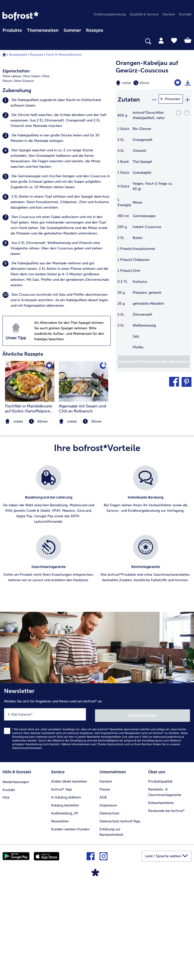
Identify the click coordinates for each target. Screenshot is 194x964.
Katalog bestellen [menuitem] (65, 888)
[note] (83, 506)
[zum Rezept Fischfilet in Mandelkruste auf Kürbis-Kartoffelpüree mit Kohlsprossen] (30, 466)
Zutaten (129, 99)
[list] (97, 614)
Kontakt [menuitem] (185, 14)
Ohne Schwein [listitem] (23, 166)
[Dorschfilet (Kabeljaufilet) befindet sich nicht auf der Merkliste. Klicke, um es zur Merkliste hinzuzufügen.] (178, 111)
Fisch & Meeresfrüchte (64, 55)
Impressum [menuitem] (108, 888)
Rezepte (36, 55)
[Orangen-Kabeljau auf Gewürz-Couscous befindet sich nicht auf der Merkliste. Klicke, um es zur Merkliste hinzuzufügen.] (178, 82)
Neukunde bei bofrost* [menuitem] (166, 893)
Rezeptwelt (18, 55)
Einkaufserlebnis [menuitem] (161, 885)
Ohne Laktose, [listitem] (12, 161)
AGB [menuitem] (103, 880)
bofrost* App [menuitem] (61, 872)
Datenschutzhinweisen (27, 831)
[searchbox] (6, 41)
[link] (20, 16)
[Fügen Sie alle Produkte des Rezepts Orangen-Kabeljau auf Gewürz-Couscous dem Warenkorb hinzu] (154, 360)
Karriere (105, 864)
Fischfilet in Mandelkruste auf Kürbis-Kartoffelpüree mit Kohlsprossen (28, 494)
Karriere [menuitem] (169, 14)
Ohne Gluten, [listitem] (32, 161)
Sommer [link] (72, 30)
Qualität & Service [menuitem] (144, 14)
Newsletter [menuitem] (60, 904)
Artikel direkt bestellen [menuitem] (69, 864)
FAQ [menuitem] (5, 880)
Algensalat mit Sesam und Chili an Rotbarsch (82, 493)
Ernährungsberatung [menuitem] (110, 14)
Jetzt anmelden (143, 798)
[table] (153, 231)
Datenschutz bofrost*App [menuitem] (119, 904)
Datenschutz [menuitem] (109, 896)
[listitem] (56, 187)
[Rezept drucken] (188, 83)
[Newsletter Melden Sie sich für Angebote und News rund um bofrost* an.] (97, 807)
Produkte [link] (12, 30)
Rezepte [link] (94, 30)
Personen (172, 99)
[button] (174, 381)
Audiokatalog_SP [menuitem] (64, 896)
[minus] (154, 99)
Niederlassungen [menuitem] (15, 864)
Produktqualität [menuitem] (160, 864)
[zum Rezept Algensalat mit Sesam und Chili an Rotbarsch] (83, 466)
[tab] (161, 40)
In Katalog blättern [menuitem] (66, 880)
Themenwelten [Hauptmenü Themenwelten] (43, 30)
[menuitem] (12, 29)
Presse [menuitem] (104, 872)
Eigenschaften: (16, 156)
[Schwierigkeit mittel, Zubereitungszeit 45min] (140, 83)
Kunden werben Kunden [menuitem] (70, 912)
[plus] (187, 99)
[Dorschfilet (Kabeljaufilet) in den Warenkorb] (187, 112)
